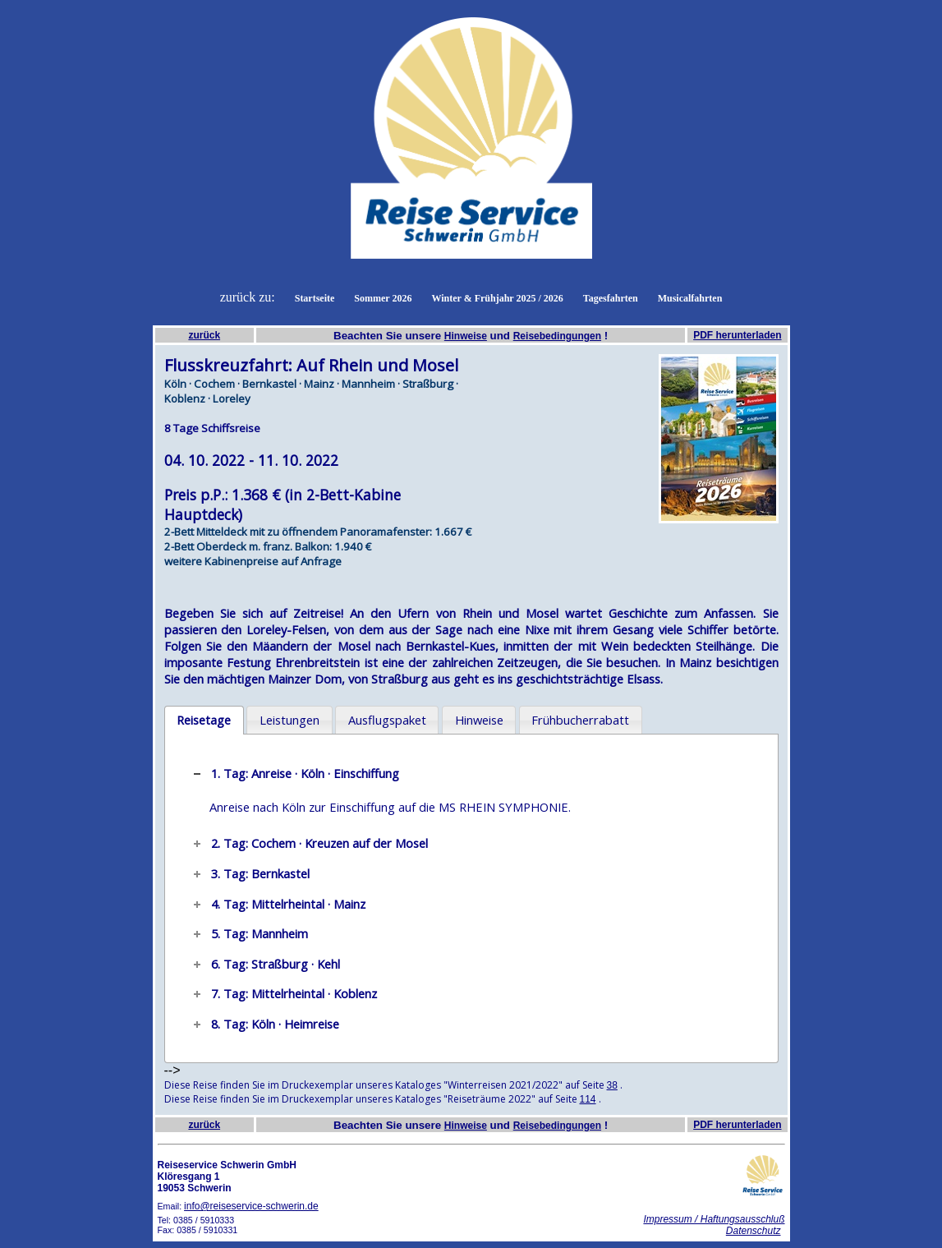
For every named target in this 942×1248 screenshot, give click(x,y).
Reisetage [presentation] (204, 719)
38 (612, 1085)
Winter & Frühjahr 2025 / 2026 (497, 298)
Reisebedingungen (557, 336)
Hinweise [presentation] (479, 719)
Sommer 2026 (382, 298)
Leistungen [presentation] (289, 719)
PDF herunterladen (737, 335)
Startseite (315, 298)
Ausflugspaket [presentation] (387, 719)
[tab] (204, 720)
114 (588, 1099)
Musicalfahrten (690, 298)
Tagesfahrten (610, 298)
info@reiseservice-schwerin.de (251, 1206)
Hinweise (465, 336)
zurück (204, 335)
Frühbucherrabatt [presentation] (580, 719)
